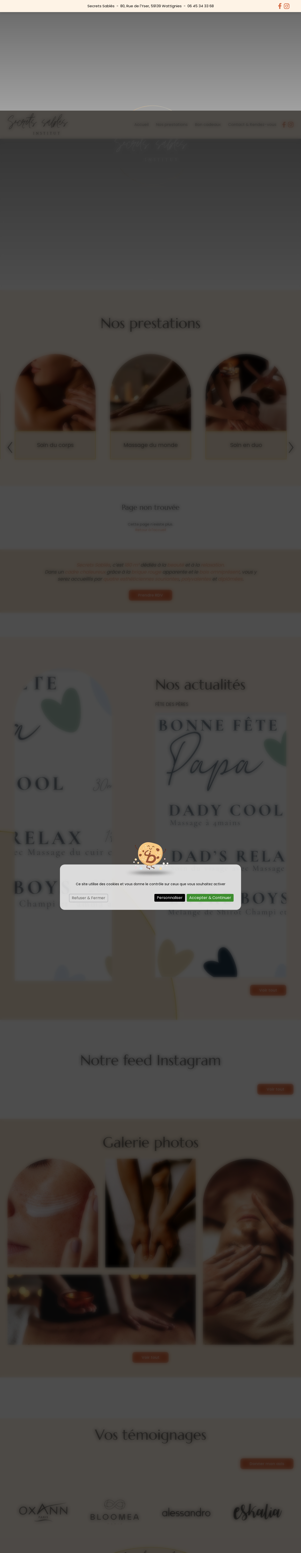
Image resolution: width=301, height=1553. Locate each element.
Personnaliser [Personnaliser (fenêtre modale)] (170, 787)
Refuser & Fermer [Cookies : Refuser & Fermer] (88, 787)
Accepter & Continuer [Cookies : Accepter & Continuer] (210, 787)
